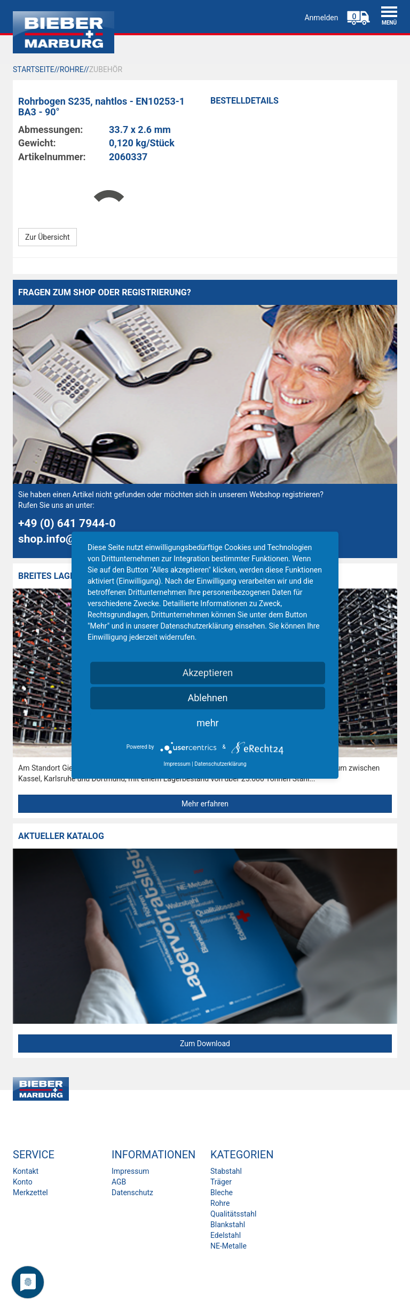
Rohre (220, 1203)
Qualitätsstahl (233, 1214)
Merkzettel (30, 1192)
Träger (221, 1182)
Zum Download (205, 1043)
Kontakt (25, 1171)
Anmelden (321, 17)
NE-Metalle (228, 1246)
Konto (23, 1182)
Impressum (130, 1171)
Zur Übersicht (47, 237)
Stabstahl (226, 1171)
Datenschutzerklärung (220, 764)
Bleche (221, 1192)
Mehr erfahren (205, 803)
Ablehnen (207, 697)
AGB (119, 1182)
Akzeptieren (208, 672)
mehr (207, 722)
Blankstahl (227, 1224)
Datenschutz (132, 1192)
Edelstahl (225, 1235)
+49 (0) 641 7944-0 (67, 523)
